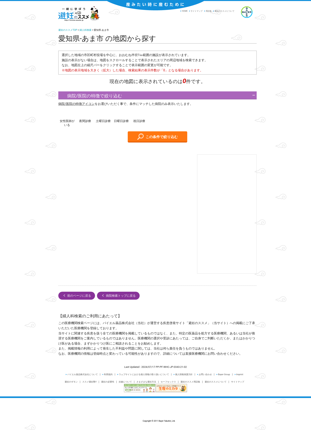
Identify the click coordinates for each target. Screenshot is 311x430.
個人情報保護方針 (184, 374)
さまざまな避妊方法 (146, 382)
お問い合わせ (205, 374)
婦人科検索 (85, 30)
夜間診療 (85, 121)
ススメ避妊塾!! (89, 382)
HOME (184, 11)
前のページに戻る (76, 295)
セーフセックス (168, 382)
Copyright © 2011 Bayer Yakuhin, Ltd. (155, 411)
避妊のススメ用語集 (190, 382)
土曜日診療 (103, 121)
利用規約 (108, 374)
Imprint (239, 374)
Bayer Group (224, 374)
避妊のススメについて (224, 11)
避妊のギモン (71, 382)
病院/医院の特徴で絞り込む (91, 95)
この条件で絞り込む (157, 136)
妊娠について (125, 382)
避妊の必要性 (107, 382)
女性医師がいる (67, 123)
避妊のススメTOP (67, 30)
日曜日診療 (121, 121)
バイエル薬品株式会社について (82, 374)
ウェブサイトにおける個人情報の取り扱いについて (144, 374)
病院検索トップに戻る (118, 295)
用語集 (209, 11)
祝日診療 (139, 121)
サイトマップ (197, 11)
